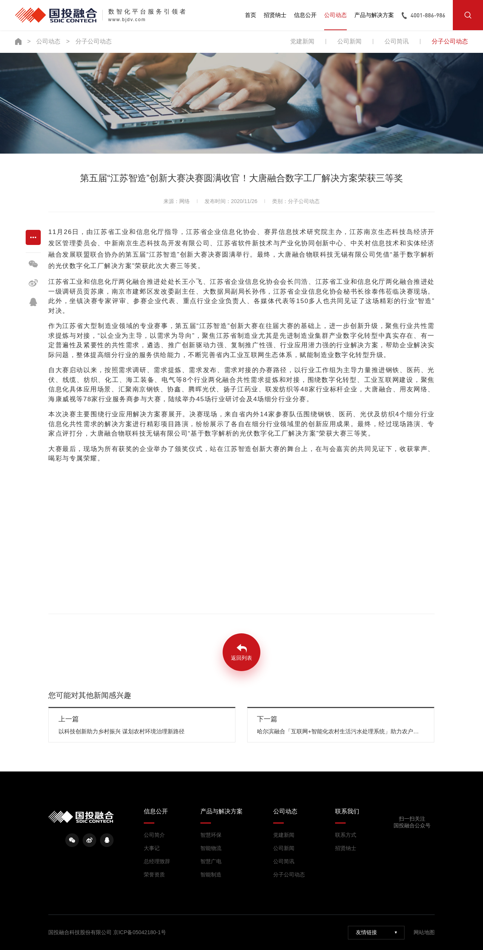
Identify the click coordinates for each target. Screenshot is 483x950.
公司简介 (154, 835)
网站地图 (424, 932)
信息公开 (305, 15)
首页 (250, 15)
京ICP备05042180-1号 (139, 932)
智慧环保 (211, 835)
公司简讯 (397, 41)
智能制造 (211, 874)
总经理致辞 (157, 861)
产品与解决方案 (374, 15)
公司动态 (335, 15)
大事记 (152, 848)
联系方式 (345, 835)
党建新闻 (302, 41)
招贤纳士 (275, 15)
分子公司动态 (93, 41)
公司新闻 (349, 41)
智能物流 (211, 848)
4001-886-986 (428, 15)
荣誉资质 (154, 874)
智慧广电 (211, 861)
